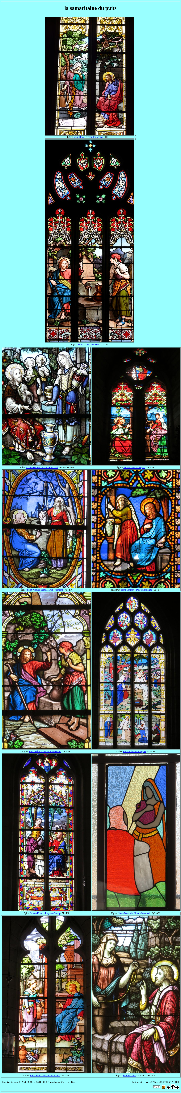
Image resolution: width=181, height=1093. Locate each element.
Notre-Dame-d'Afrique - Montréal (134, 913)
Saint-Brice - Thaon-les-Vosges (88, 137)
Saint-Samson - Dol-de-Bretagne (136, 589)
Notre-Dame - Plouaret (88, 344)
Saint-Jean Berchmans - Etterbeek (42, 467)
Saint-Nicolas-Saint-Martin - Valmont (45, 589)
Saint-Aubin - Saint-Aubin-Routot (45, 751)
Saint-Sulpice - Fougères (134, 751)
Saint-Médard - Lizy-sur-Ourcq (45, 913)
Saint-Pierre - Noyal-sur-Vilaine (45, 1075)
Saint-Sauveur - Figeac (134, 467)
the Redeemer (129, 1075)
